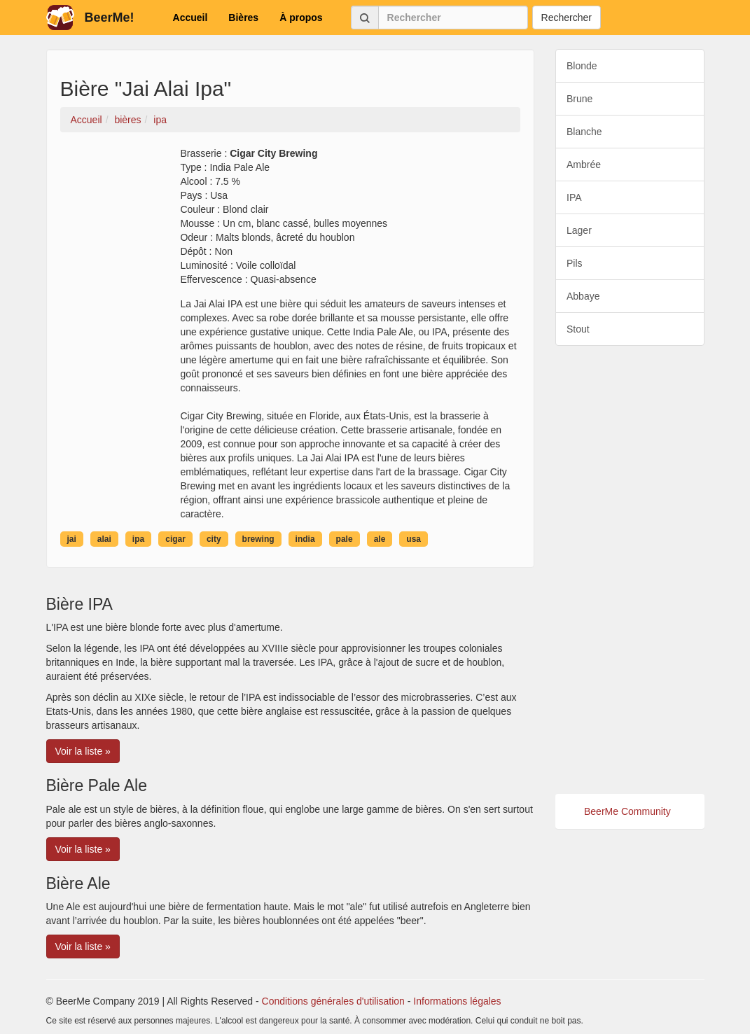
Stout (578, 329)
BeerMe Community (627, 811)
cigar (175, 539)
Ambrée (584, 164)
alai (104, 539)
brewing (258, 539)
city (214, 539)
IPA (574, 197)
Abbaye (583, 296)
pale (344, 539)
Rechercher (566, 17)
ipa (138, 539)
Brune (579, 98)
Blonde (582, 65)
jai (71, 539)
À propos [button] (300, 17)
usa (413, 539)
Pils (575, 263)
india (305, 539)
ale (380, 539)
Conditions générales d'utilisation (333, 1001)
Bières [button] (243, 17)
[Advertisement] (629, 570)
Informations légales (457, 1001)
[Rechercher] (453, 17)
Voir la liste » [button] (83, 751)
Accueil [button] (190, 17)
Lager (579, 230)
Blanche (584, 131)
